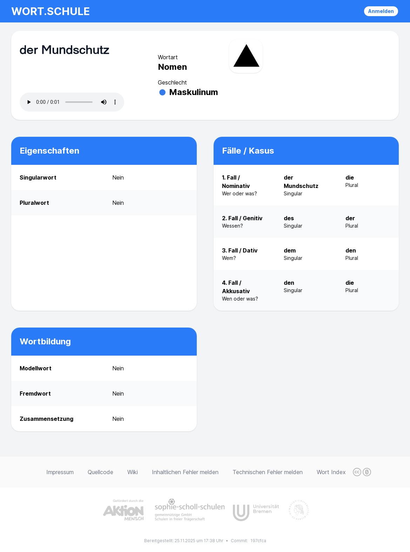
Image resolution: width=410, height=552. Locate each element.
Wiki (132, 472)
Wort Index (331, 472)
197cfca (258, 540)
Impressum (60, 472)
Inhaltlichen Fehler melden (185, 472)
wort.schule (50, 11)
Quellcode (100, 472)
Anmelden (381, 11)
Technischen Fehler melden (268, 472)
